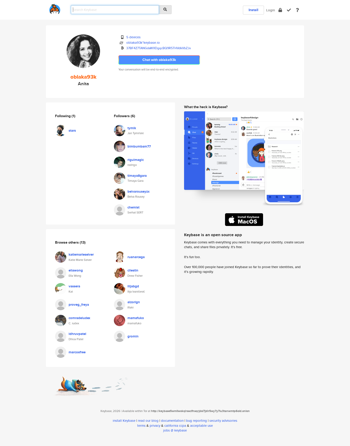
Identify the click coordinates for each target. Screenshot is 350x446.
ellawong (76, 270)
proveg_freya (79, 304)
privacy (155, 425)
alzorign (133, 302)
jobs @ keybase (175, 430)
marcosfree (77, 352)
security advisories (223, 420)
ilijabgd (133, 286)
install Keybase (124, 420)
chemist (133, 207)
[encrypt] (280, 10)
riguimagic (135, 159)
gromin (133, 336)
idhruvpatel (77, 333)
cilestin (132, 270)
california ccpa (175, 425)
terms (141, 425)
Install (253, 9)
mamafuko (135, 317)
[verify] (289, 10)
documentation (172, 420)
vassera (74, 286)
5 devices (133, 37)
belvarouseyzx (138, 191)
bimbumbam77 (139, 146)
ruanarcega (136, 257)
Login (270, 10)
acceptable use (201, 425)
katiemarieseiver (81, 254)
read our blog (148, 420)
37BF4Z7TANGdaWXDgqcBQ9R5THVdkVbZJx (158, 48)
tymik (131, 128)
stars (72, 130)
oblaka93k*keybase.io (143, 42)
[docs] (297, 10)
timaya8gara (137, 175)
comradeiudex (79, 317)
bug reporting (196, 420)
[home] (54, 8)
